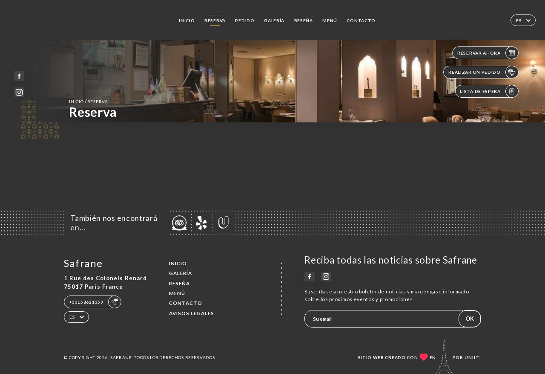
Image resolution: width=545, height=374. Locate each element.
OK (469, 318)
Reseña (303, 20)
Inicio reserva (88, 101)
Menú (329, 20)
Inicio (187, 20)
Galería (274, 20)
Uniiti (473, 357)
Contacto (361, 20)
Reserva (215, 20)
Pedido (244, 20)
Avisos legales (191, 313)
